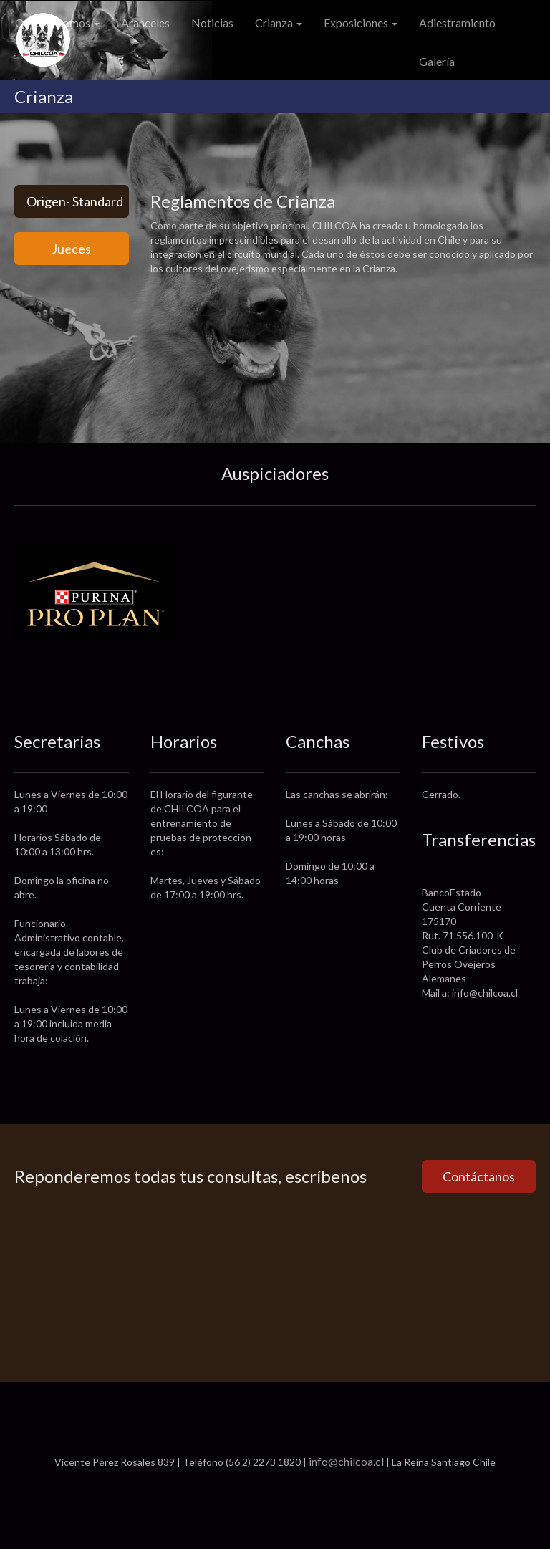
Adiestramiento (457, 22)
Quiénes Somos (57, 22)
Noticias (212, 22)
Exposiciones (360, 22)
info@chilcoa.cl (346, 1461)
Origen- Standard (74, 201)
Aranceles (145, 22)
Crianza (278, 22)
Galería (437, 61)
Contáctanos (479, 1176)
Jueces (71, 248)
